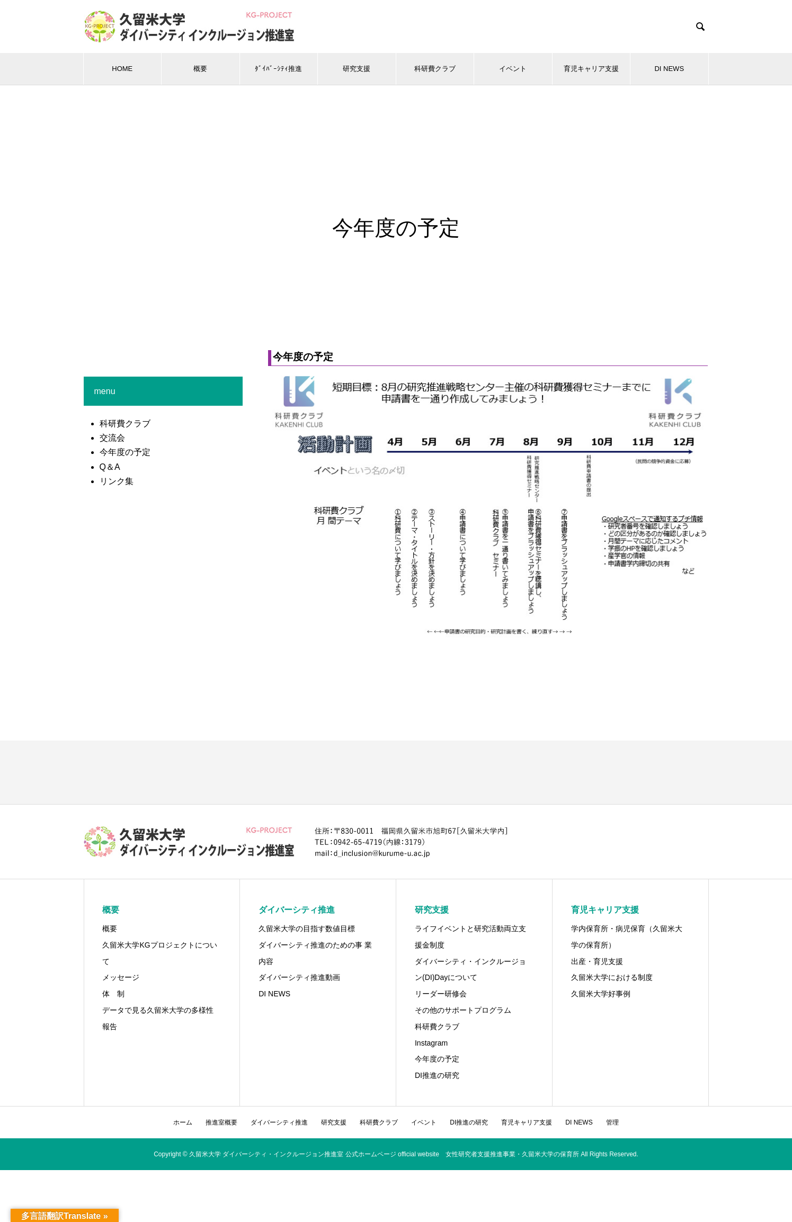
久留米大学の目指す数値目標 (307, 928)
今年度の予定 (125, 452)
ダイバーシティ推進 (279, 1122)
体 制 (113, 993)
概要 (200, 69)
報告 (109, 1026)
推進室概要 (221, 1122)
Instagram (431, 1043)
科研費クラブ (435, 69)
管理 (612, 1122)
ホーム (182, 1122)
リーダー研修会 (441, 993)
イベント (513, 69)
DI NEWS (669, 69)
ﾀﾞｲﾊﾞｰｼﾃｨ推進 (278, 69)
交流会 (112, 437)
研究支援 (356, 69)
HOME (122, 69)
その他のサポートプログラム (463, 1010)
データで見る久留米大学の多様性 (157, 1010)
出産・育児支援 (597, 961)
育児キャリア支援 (591, 69)
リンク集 (117, 481)
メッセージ (120, 977)
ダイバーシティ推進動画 (299, 977)
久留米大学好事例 (600, 993)
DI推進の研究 (437, 1075)
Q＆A (110, 466)
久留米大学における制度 (612, 977)
